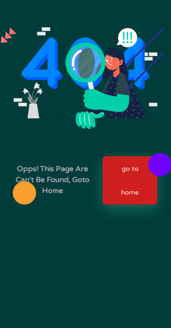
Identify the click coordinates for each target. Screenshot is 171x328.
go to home (130, 180)
